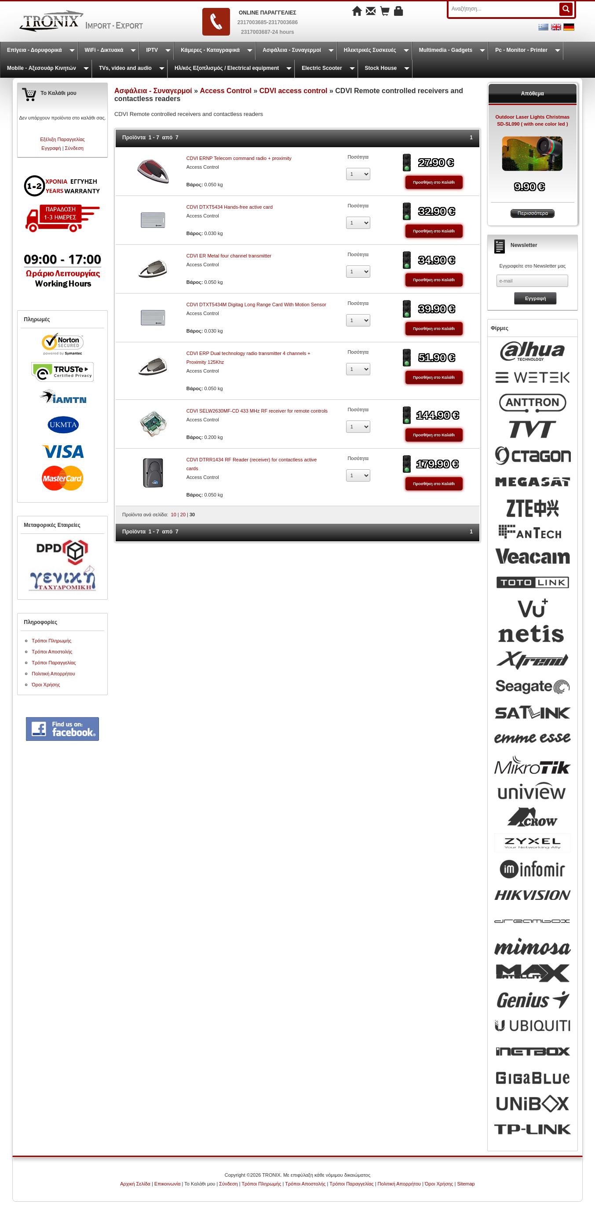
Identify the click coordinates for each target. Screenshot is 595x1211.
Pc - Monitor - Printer (521, 50)
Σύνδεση (74, 148)
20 (183, 514)
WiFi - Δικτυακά (104, 50)
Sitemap (466, 1183)
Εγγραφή (51, 148)
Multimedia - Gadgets (445, 50)
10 (173, 514)
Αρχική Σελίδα (135, 1183)
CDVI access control (293, 90)
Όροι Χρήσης (46, 684)
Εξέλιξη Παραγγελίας (62, 139)
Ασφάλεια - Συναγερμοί (292, 50)
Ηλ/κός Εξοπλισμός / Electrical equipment (227, 68)
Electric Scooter (322, 68)
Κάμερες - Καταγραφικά (210, 50)
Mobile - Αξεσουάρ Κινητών (41, 68)
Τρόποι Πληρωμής (51, 640)
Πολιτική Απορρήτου (53, 673)
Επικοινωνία (167, 1183)
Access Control (226, 90)
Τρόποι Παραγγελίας (54, 662)
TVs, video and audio (125, 68)
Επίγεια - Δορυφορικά (34, 50)
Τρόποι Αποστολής (52, 651)
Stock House (381, 68)
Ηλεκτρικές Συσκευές (370, 50)
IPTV (152, 50)
